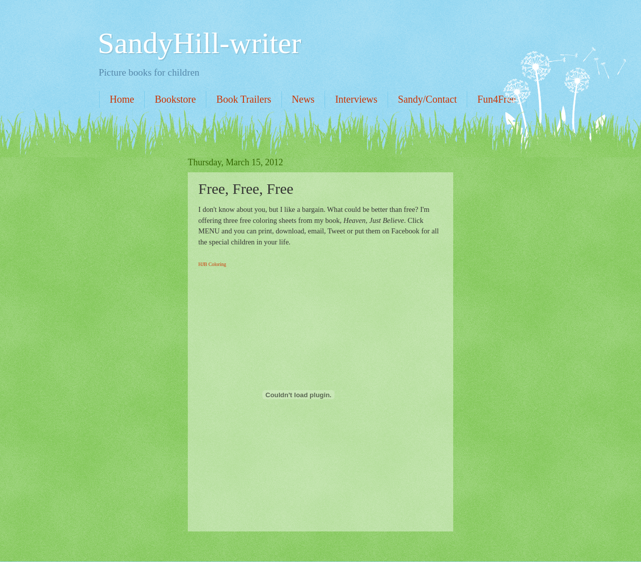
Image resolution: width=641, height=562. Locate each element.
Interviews (356, 99)
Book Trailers (243, 99)
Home (122, 99)
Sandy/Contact (427, 99)
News (303, 99)
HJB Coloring (212, 264)
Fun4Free (496, 99)
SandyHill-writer (199, 43)
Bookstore (175, 99)
